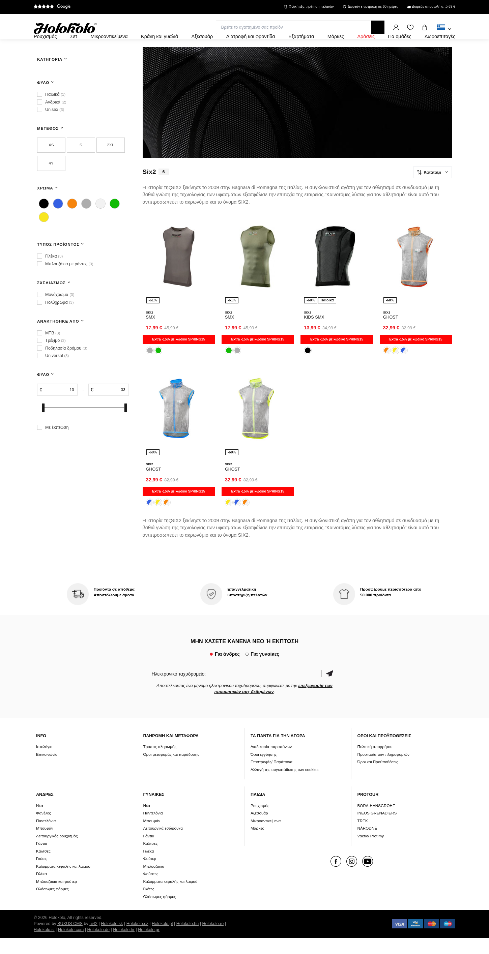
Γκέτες (41, 874)
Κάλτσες (43, 867)
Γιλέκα (41, 889)
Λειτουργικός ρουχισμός (57, 851)
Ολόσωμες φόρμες (52, 904)
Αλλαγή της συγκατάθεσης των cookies (284, 785)
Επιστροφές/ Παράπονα (271, 777)
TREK (362, 836)
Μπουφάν (44, 844)
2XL (110, 163)
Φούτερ (149, 874)
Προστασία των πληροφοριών (383, 770)
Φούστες (151, 889)
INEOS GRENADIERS (377, 829)
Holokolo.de (98, 945)
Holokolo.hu (187, 939)
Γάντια (41, 859)
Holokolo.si (44, 945)
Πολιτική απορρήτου (375, 762)
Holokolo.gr (149, 945)
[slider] (43, 426)
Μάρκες (257, 844)
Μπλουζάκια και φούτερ (56, 897)
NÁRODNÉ (367, 844)
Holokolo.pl (162, 939)
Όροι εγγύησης (264, 770)
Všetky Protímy (370, 851)
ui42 (93, 939)
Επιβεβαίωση (329, 689)
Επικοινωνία (46, 770)
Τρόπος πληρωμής (159, 762)
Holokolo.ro (213, 939)
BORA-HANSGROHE (376, 821)
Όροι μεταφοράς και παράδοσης (171, 770)
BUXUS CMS (70, 939)
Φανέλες (43, 829)
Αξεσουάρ (259, 829)
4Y (51, 181)
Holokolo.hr (124, 945)
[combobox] (444, 29)
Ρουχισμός (260, 821)
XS (51, 163)
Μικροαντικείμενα (266, 836)
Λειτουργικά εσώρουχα (163, 844)
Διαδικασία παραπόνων (271, 762)
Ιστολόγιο (44, 762)
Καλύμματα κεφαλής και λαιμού (63, 882)
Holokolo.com (71, 945)
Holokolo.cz (137, 939)
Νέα (39, 821)
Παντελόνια (46, 836)
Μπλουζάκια (154, 882)
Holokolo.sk (112, 939)
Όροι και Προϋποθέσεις (377, 777)
